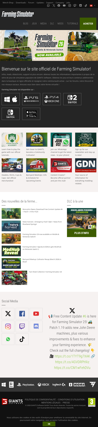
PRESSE (66, 402)
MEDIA (43, 23)
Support (49, 2)
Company (60, 2)
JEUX (34, 23)
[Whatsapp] (48, 5)
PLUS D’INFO (81, 233)
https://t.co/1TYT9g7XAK (72, 356)
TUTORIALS (72, 23)
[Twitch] (75, 5)
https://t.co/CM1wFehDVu (72, 368)
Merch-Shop (8, 2)
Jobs (68, 2)
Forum (31, 2)
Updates (40, 2)
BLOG (25, 23)
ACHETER (88, 23)
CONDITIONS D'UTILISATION (71, 399)
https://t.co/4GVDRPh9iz (72, 362)
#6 (84, 316)
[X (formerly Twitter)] (54, 5)
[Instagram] (69, 5)
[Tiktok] (86, 5)
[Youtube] (64, 5)
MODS (60, 23)
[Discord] (80, 5)
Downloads (21, 2)
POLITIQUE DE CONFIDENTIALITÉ (40, 399)
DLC (52, 23)
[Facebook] (59, 5)
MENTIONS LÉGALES (50, 402)
